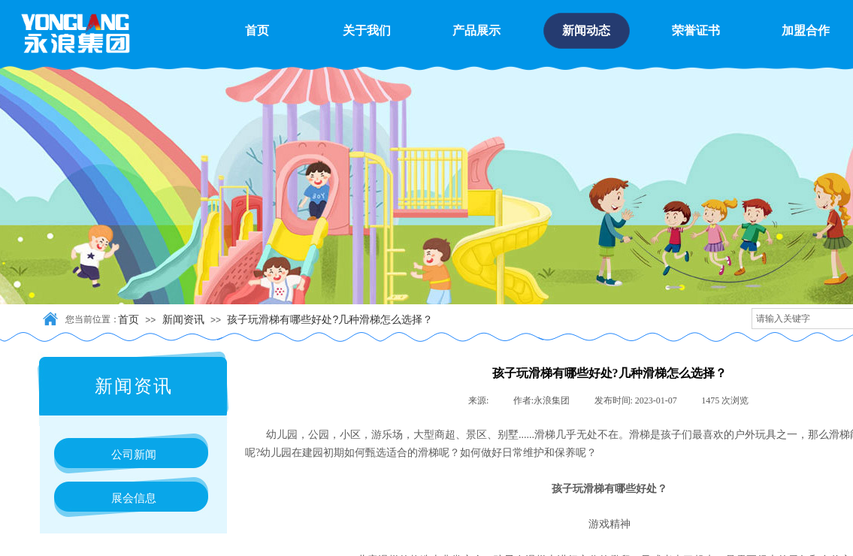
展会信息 (133, 497)
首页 (128, 319)
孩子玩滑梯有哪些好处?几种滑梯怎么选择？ (330, 319)
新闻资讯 (183, 319)
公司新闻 (133, 454)
